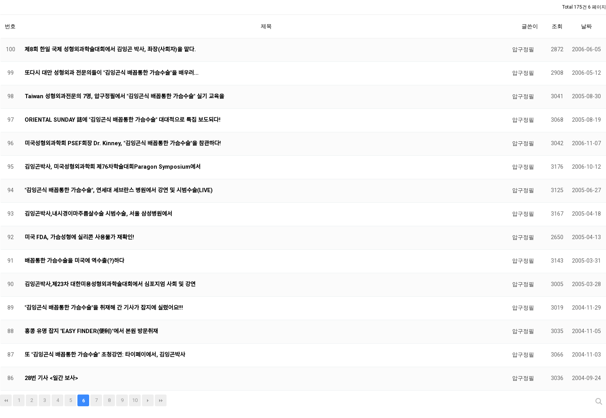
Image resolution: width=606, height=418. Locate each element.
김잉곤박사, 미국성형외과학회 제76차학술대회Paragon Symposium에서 (113, 167)
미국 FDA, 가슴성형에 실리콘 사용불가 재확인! (79, 237)
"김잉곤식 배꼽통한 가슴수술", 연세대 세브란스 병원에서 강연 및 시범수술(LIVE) (119, 190)
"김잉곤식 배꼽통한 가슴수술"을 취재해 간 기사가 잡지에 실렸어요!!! (104, 307)
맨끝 (161, 400)
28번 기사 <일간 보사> (51, 378)
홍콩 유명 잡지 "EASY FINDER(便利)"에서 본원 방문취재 (91, 331)
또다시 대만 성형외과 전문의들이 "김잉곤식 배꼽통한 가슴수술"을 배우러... (112, 73)
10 (135, 400)
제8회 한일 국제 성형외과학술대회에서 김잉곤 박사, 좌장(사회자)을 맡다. (110, 49)
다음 (148, 400)
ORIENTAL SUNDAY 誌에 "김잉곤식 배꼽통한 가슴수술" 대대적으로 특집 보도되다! (123, 120)
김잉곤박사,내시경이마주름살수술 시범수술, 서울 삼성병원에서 (98, 214)
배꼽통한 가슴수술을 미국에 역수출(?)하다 (74, 261)
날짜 (586, 26)
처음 (6, 400)
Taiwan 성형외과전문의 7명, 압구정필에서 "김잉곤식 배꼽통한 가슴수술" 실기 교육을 (124, 96)
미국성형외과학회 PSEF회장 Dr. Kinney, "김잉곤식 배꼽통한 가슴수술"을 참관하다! (123, 143)
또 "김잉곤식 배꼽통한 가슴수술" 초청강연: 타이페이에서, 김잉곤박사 (105, 354)
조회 (557, 26)
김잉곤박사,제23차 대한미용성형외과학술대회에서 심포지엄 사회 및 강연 (110, 284)
